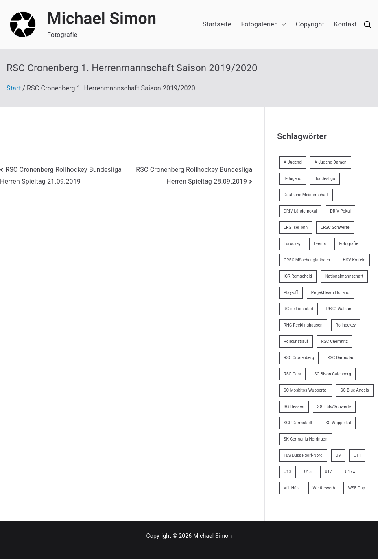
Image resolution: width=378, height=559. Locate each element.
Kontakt (345, 24)
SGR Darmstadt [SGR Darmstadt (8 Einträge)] (298, 423)
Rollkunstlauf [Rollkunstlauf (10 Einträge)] (296, 341)
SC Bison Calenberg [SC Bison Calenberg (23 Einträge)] (332, 374)
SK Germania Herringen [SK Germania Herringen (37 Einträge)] (305, 439)
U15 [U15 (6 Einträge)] (308, 471)
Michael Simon (102, 18)
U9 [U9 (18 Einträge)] (338, 455)
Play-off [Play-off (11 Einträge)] (291, 292)
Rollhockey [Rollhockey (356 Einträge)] (346, 325)
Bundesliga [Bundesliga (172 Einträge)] (325, 178)
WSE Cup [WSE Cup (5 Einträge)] (356, 488)
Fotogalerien (263, 25)
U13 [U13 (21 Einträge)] (287, 471)
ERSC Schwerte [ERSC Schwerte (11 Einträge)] (335, 227)
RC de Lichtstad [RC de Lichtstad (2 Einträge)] (298, 309)
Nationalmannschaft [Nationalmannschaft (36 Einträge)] (344, 276)
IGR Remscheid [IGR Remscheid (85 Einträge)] (298, 276)
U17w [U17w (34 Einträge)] (350, 471)
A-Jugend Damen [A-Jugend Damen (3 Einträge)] (331, 162)
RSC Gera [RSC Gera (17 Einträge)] (292, 374)
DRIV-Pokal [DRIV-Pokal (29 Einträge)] (340, 211)
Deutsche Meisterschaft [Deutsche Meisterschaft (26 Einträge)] (306, 195)
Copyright (310, 24)
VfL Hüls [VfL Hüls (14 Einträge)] (291, 488)
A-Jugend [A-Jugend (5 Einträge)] (293, 162)
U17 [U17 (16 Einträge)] (328, 471)
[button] (282, 25)
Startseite (217, 24)
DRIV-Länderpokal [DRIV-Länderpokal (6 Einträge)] (300, 211)
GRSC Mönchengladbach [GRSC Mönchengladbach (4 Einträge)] (307, 260)
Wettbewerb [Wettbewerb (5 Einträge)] (324, 488)
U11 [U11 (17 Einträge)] (357, 455)
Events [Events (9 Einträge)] (320, 243)
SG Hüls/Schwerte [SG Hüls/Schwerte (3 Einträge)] (334, 406)
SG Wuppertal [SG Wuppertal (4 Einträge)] (338, 423)
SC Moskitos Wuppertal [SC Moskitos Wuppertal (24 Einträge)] (306, 390)
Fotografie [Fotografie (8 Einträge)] (348, 243)
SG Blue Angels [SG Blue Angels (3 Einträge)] (355, 390)
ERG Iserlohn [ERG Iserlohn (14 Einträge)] (296, 227)
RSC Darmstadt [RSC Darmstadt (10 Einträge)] (341, 357)
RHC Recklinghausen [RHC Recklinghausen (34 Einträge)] (303, 325)
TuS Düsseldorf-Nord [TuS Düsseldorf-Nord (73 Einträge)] (303, 455)
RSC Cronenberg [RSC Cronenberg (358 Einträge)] (299, 357)
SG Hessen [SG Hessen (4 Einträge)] (294, 406)
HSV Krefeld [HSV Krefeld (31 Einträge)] (354, 260)
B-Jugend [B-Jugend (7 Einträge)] (292, 178)
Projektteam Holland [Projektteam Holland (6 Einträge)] (330, 292)
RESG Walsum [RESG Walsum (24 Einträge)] (339, 309)
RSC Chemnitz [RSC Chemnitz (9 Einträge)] (334, 341)
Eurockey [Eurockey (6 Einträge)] (292, 243)
